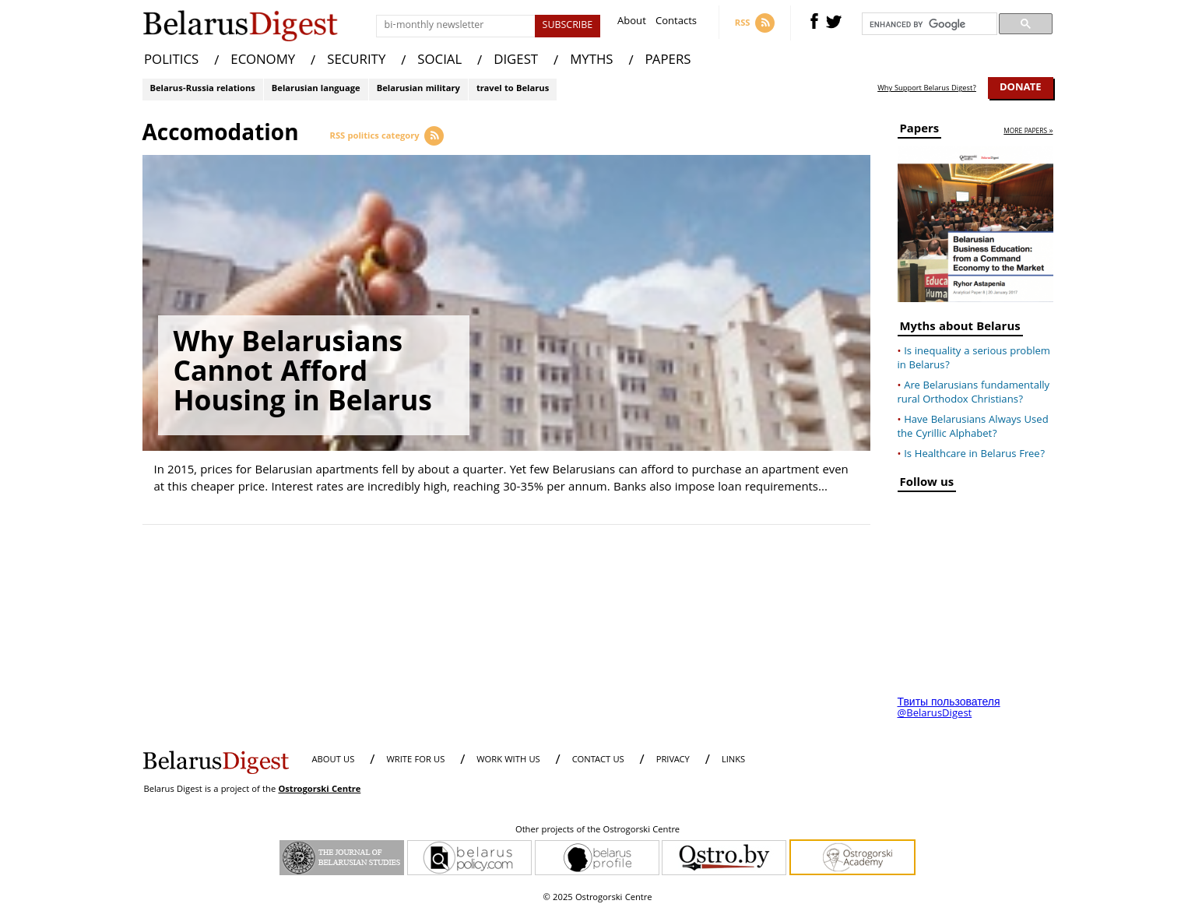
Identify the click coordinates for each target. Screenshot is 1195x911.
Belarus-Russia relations (202, 89)
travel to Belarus (512, 89)
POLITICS (171, 61)
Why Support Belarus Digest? (926, 89)
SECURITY (356, 61)
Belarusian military (418, 89)
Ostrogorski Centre (319, 790)
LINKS (733, 760)
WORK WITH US (508, 760)
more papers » (1028, 131)
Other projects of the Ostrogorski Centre (597, 830)
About (631, 23)
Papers (920, 131)
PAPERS (668, 61)
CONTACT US (598, 760)
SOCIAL (439, 61)
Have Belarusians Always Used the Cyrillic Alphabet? (973, 427)
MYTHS (591, 61)
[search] (928, 24)
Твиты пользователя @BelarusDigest (949, 709)
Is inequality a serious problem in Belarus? (974, 359)
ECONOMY (262, 61)
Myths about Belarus (960, 329)
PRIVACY (673, 760)
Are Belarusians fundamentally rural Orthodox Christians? (974, 393)
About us (333, 760)
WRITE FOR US (415, 760)
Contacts (676, 23)
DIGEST (516, 61)
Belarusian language (316, 89)
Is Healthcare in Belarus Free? (974, 455)
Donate (1021, 88)
